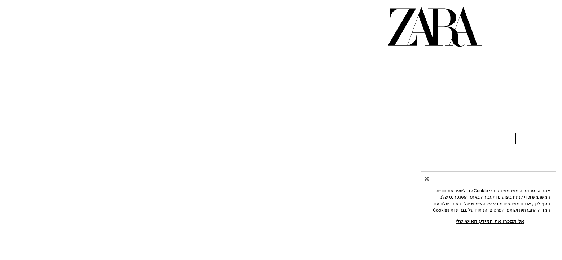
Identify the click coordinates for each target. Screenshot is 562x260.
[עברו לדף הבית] (435, 27)
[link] (486, 138)
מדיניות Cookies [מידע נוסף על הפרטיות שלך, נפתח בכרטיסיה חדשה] (448, 210)
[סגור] (426, 178)
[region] (488, 209)
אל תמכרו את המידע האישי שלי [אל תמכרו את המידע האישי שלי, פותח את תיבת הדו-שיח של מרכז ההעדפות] (490, 221)
